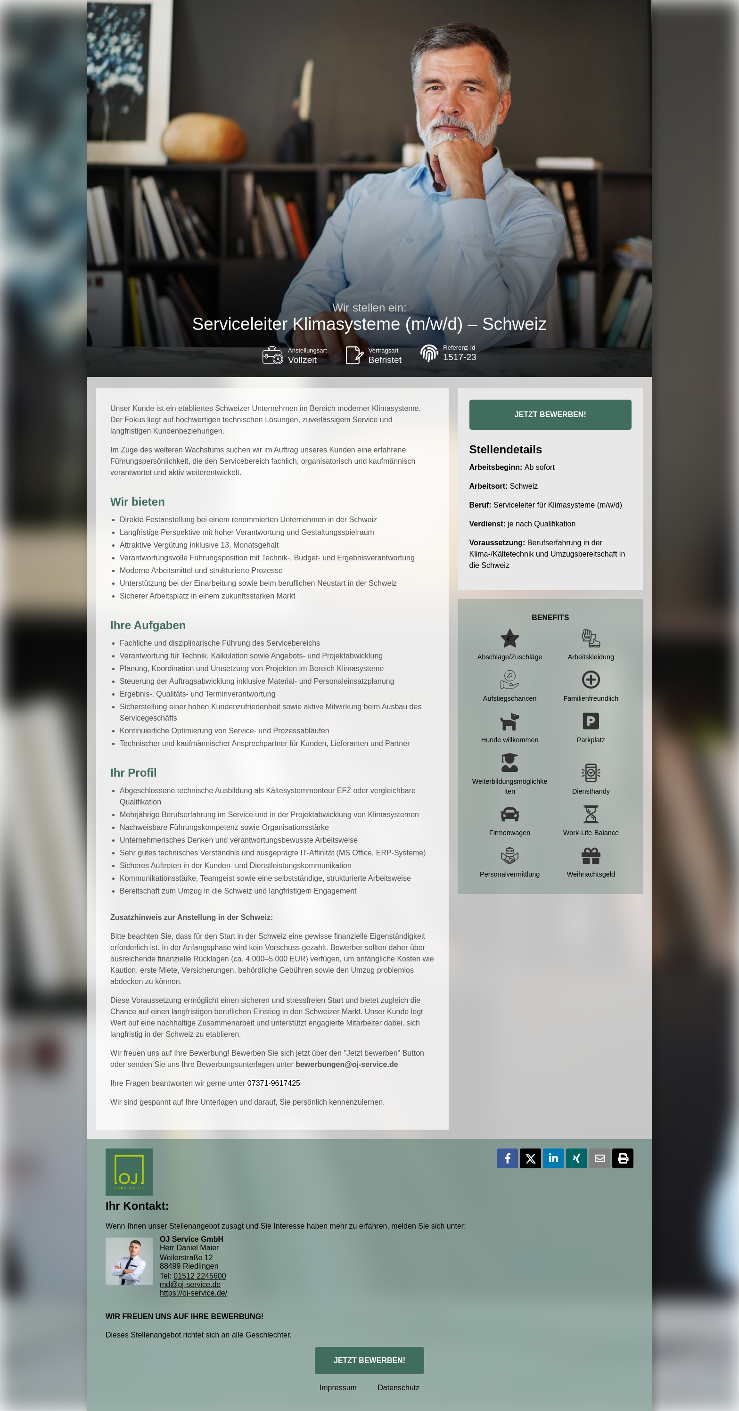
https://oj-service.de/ (193, 1293)
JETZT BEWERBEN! (550, 414)
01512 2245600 (199, 1276)
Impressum (338, 1388)
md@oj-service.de (190, 1284)
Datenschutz (398, 1388)
